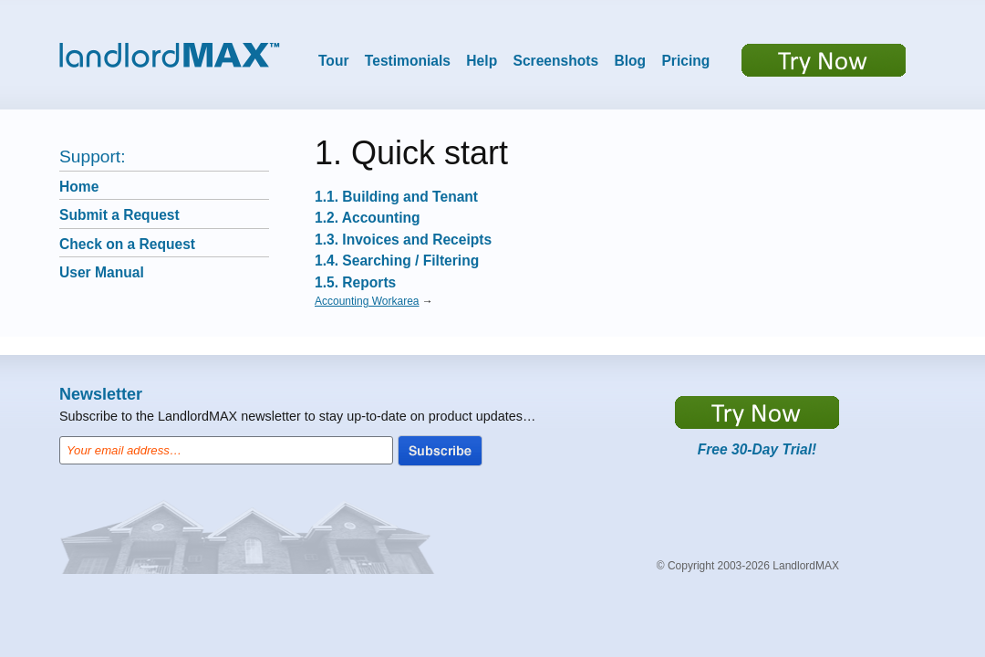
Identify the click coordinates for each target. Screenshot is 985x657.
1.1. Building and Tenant (396, 196)
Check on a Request (127, 244)
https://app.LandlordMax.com (757, 412)
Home (78, 186)
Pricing (685, 60)
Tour (333, 60)
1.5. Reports (355, 282)
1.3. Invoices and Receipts (403, 239)
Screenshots (556, 60)
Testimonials (408, 60)
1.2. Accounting (367, 217)
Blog (630, 60)
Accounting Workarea (367, 301)
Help (481, 60)
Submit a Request (119, 215)
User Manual (101, 272)
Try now (823, 60)
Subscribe (440, 450)
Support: (92, 156)
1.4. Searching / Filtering (397, 260)
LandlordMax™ (169, 55)
